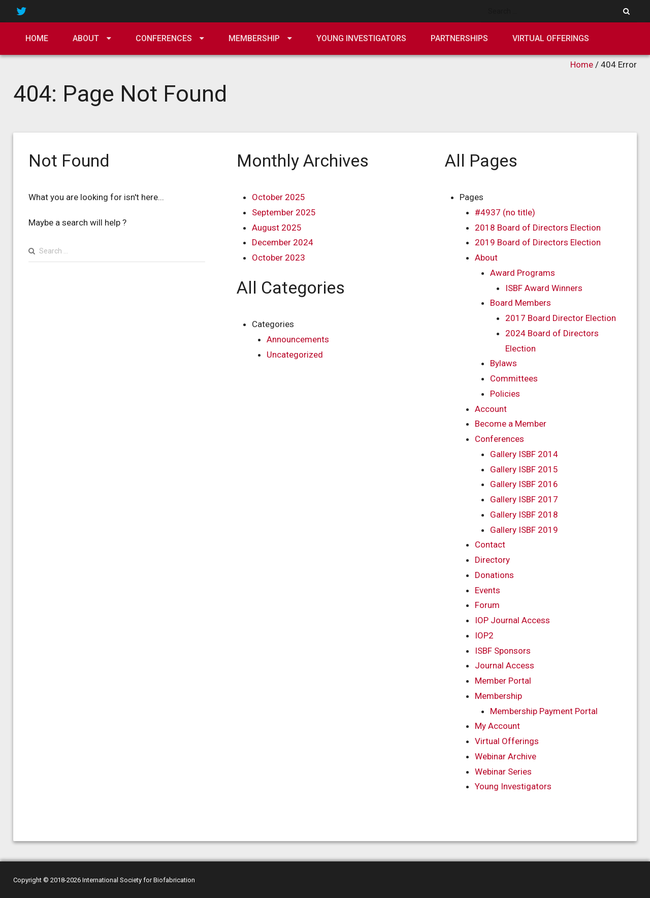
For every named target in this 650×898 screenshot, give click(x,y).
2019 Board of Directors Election (538, 242)
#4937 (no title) (505, 212)
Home (36, 38)
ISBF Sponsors (503, 651)
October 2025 (278, 197)
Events (487, 590)
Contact (490, 544)
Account (491, 409)
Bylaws (503, 363)
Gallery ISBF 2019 (524, 530)
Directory (492, 560)
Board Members (520, 303)
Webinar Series (503, 771)
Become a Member (510, 424)
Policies (505, 394)
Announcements (298, 339)
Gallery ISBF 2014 (524, 454)
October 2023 (278, 257)
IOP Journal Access (512, 620)
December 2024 (282, 242)
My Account (497, 726)
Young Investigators (361, 38)
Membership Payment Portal (544, 711)
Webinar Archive (505, 756)
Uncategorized (295, 354)
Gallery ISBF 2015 (524, 469)
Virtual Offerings (550, 38)
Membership (254, 38)
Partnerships (459, 38)
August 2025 (277, 227)
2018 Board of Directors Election (538, 227)
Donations (494, 575)
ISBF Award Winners (543, 288)
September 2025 (284, 212)
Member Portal (503, 681)
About (86, 38)
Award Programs (522, 273)
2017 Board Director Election (560, 318)
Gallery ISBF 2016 (524, 484)
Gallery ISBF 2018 (524, 514)
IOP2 (484, 635)
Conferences (164, 38)
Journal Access (504, 665)
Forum (487, 605)
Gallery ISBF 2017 (524, 499)
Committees (514, 378)
